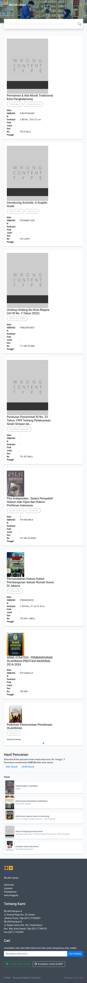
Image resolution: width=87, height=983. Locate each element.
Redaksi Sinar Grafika (17, 318)
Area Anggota (11, 895)
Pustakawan (10, 891)
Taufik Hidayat (14, 104)
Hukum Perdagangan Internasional (29, 831)
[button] (43, 743)
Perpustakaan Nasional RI (19, 429)
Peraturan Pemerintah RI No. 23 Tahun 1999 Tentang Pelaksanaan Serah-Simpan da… (29, 420)
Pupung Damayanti (33, 104)
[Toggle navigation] (81, 5)
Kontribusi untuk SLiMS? (49, 964)
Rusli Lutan (13, 733)
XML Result (12, 766)
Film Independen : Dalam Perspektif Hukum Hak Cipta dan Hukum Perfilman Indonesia (30, 502)
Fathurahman (33, 511)
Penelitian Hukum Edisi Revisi (27, 847)
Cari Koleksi (75, 953)
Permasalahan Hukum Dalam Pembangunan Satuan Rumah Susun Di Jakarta (30, 582)
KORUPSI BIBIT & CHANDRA (27, 786)
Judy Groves (32, 211)
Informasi (9, 884)
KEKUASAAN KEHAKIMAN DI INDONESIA (32, 801)
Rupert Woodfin (15, 211)
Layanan (8, 888)
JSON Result (27, 766)
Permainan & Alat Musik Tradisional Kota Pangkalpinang (30, 97)
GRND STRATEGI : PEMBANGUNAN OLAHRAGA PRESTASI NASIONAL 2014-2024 (30, 661)
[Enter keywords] (35, 954)
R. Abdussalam (15, 591)
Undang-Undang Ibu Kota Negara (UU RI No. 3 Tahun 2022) (28, 311)
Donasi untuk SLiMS (18, 964)
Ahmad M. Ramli (15, 511)
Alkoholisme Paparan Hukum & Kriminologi (32, 816)
